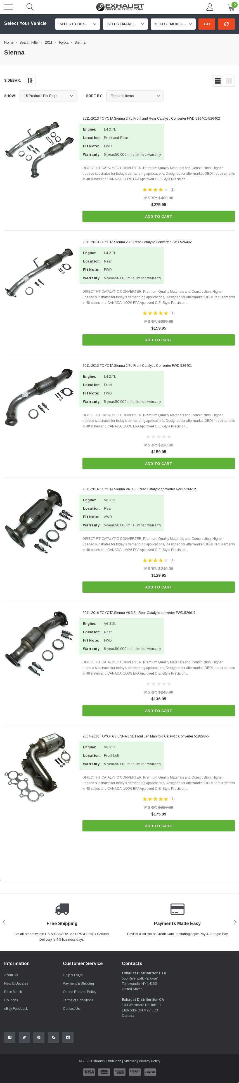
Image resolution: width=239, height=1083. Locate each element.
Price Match (13, 992)
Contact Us (71, 1009)
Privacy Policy (149, 1061)
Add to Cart (158, 216)
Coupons (11, 1000)
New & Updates (16, 983)
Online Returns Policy (79, 992)
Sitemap (130, 1061)
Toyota (63, 42)
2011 (49, 42)
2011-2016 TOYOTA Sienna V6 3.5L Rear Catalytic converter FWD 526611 (139, 613)
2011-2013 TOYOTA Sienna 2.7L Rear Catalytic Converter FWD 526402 (137, 242)
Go (207, 24)
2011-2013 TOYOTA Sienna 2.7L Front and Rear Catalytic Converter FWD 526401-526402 (151, 118)
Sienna (80, 42)
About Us (11, 975)
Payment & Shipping (78, 983)
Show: (10, 96)
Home (9, 42)
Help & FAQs (72, 975)
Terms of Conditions (78, 1000)
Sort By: (94, 96)
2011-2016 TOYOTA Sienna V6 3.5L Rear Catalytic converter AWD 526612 (139, 489)
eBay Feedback (16, 1009)
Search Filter (29, 42)
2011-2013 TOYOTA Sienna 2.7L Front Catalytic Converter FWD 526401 (137, 366)
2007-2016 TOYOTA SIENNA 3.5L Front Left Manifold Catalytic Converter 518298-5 (145, 736)
